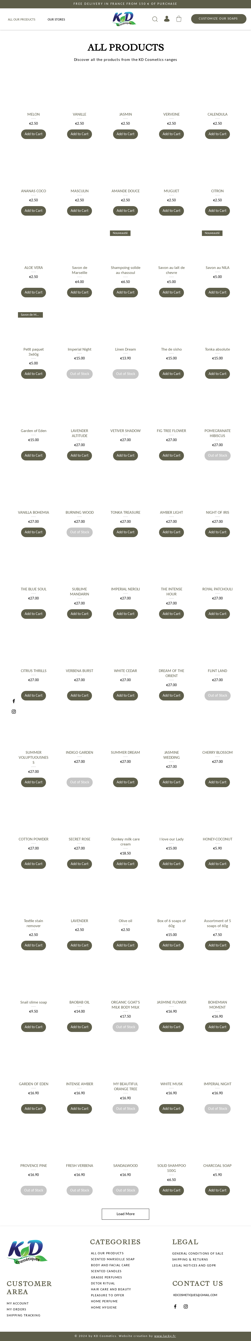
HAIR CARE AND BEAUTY (111, 1289)
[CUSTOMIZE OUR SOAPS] (218, 19)
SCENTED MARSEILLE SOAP (113, 1259)
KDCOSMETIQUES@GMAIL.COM (195, 1295)
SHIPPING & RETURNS (190, 1259)
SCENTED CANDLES (106, 1271)
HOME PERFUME (104, 1301)
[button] (178, 19)
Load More (126, 1214)
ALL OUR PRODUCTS (107, 1253)
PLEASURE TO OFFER (108, 1295)
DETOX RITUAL (103, 1283)
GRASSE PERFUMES (106, 1277)
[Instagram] (14, 711)
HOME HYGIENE (104, 1307)
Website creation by (136, 1336)
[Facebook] (14, 701)
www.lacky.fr (165, 1336)
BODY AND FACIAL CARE (110, 1265)
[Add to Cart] (33, 134)
